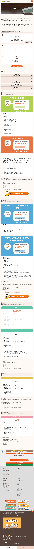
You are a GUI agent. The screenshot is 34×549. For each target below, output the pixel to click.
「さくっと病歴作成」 (6, 485)
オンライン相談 (5, 473)
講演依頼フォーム (20, 489)
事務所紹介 (18, 483)
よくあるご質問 (20, 480)
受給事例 (4, 480)
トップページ (5, 468)
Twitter (18, 494)
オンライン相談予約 (6, 474)
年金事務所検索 (5, 487)
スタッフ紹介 (19, 485)
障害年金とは (20, 468)
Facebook (18, 495)
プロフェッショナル (6, 490)
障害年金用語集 (5, 486)
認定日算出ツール (5, 483)
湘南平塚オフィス (20, 490)
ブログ (18, 488)
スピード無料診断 (6, 470)
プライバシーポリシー (6, 476)
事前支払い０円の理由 (28, 42)
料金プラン (19, 478)
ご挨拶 (18, 484)
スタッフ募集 (19, 493)
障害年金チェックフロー (6, 492)
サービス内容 (5, 478)
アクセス (9, 528)
